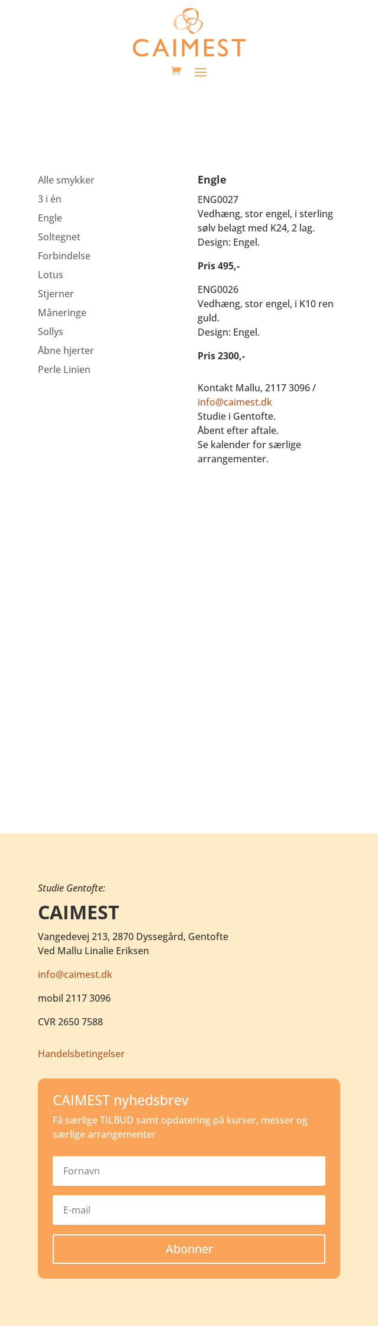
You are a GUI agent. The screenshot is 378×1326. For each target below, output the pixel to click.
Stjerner (56, 293)
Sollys (50, 331)
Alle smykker (66, 179)
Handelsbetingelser (81, 1053)
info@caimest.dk (235, 401)
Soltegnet (59, 236)
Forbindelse (64, 255)
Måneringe (62, 312)
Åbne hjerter (66, 350)
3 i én (50, 198)
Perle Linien (64, 369)
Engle (50, 217)
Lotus (50, 274)
